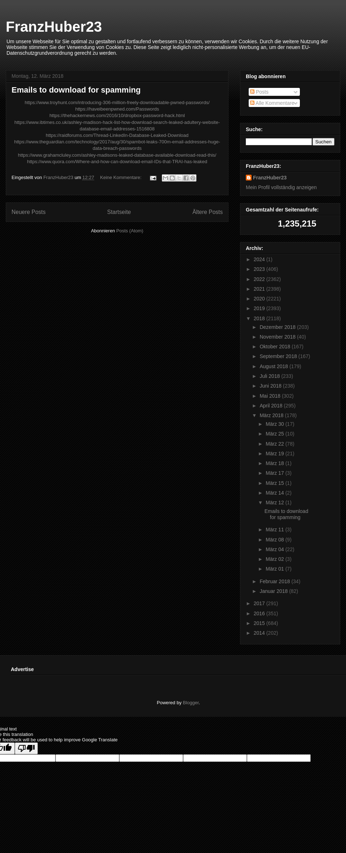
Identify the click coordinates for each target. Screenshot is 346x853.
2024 (260, 259)
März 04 (275, 549)
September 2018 (279, 356)
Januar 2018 (274, 591)
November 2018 (278, 337)
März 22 (275, 444)
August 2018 (274, 366)
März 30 (275, 424)
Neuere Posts (28, 212)
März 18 (275, 463)
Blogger (191, 702)
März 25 (275, 434)
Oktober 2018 (276, 346)
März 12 (275, 502)
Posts (259, 92)
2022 (260, 279)
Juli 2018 (270, 376)
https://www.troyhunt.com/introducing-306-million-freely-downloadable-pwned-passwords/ (117, 102)
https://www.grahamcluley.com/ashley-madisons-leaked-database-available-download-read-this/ (117, 155)
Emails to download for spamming (76, 89)
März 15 (275, 483)
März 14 (275, 493)
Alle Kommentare (272, 103)
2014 (260, 633)
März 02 (275, 559)
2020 (260, 299)
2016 (260, 613)
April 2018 (272, 405)
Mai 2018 (270, 396)
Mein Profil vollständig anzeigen (281, 187)
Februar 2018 (275, 581)
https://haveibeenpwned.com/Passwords (117, 109)
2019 (260, 308)
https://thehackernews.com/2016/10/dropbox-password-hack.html (117, 115)
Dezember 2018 (278, 327)
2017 (260, 603)
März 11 (275, 529)
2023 (260, 269)
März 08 (275, 539)
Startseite (119, 212)
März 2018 (272, 415)
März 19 (275, 453)
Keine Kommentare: (121, 177)
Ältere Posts (207, 212)
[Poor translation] (26, 748)
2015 (260, 623)
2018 (260, 318)
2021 (260, 289)
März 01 (275, 569)
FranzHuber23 (54, 27)
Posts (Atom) (129, 230)
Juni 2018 (271, 386)
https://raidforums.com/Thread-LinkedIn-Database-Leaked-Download (117, 135)
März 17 (275, 473)
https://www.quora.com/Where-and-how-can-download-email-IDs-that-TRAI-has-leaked (117, 161)
